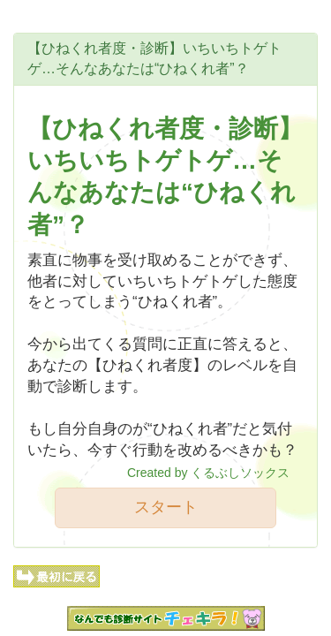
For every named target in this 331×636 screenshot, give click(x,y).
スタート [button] (166, 507)
